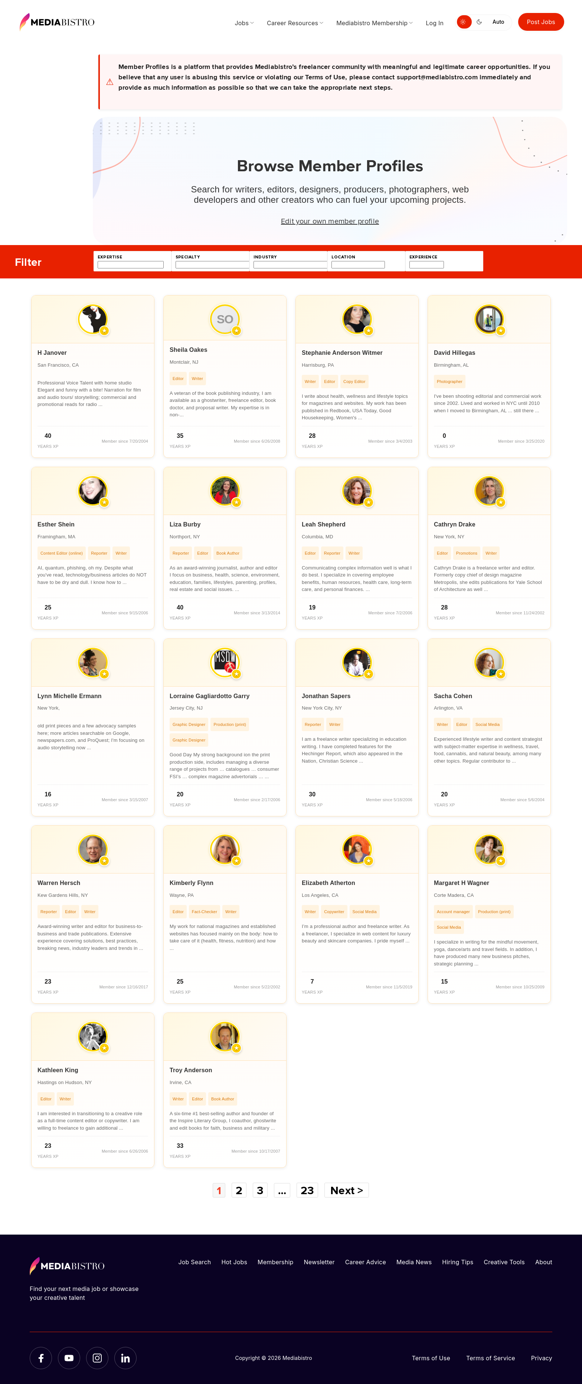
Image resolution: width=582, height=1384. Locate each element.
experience (423, 257)
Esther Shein (56, 524)
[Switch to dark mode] (480, 22)
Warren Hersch (59, 883)
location (343, 257)
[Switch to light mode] (464, 22)
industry (265, 257)
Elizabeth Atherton (328, 883)
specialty (188, 257)
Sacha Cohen (453, 696)
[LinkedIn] (125, 1358)
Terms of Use (431, 1358)
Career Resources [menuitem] (292, 23)
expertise (110, 257)
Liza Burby (185, 524)
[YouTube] (69, 1358)
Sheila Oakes (188, 350)
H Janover (52, 353)
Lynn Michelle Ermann (69, 696)
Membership (275, 1262)
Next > (347, 1190)
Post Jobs (541, 22)
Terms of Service (490, 1358)
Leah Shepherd (324, 524)
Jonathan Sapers (326, 696)
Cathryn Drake (454, 524)
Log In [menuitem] (435, 23)
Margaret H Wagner (461, 883)
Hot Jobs (234, 1262)
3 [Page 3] (260, 1190)
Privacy (541, 1358)
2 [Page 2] (238, 1190)
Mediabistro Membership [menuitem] (372, 23)
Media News (414, 1262)
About (543, 1262)
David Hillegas (454, 353)
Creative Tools (504, 1262)
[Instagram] (97, 1358)
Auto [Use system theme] (498, 22)
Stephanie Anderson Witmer (342, 353)
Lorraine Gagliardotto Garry (210, 696)
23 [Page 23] (307, 1190)
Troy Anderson (191, 1070)
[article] (92, 376)
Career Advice (365, 1262)
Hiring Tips (457, 1262)
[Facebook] (41, 1358)
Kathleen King (57, 1070)
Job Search (195, 1262)
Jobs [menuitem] (242, 23)
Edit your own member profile (330, 220)
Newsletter (319, 1262)
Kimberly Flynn (191, 883)
